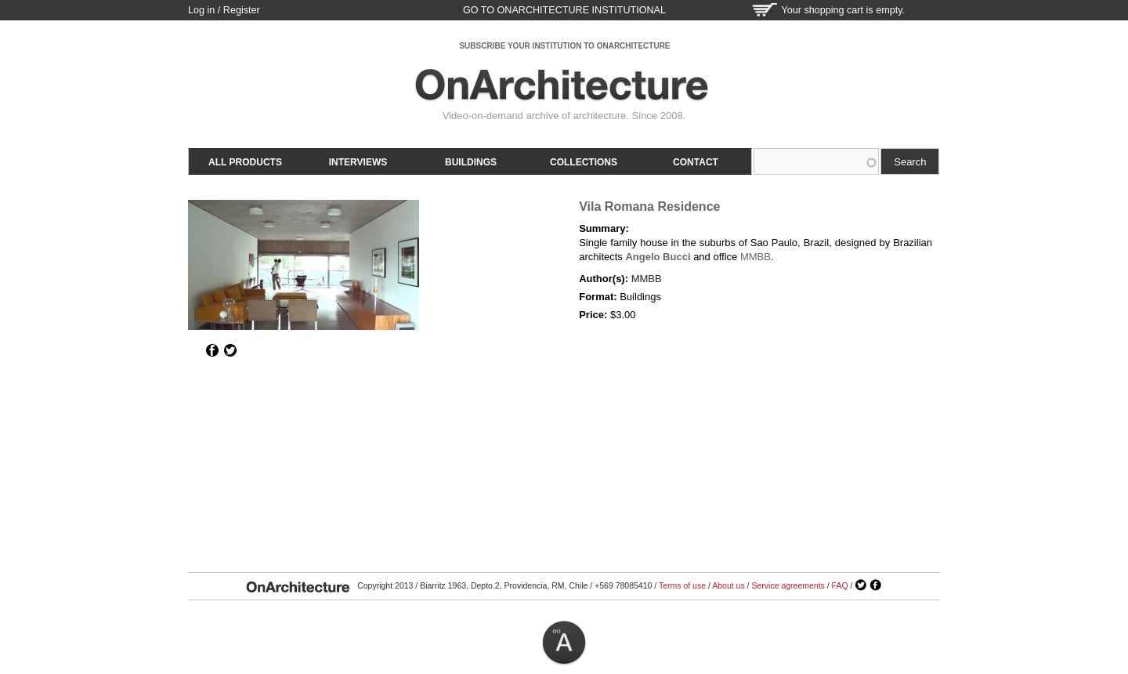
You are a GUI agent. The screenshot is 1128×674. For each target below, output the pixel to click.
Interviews (358, 162)
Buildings (471, 162)
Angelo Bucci (657, 257)
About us (728, 585)
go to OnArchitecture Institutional (564, 10)
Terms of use (682, 585)
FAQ (840, 585)
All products (245, 162)
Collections (583, 162)
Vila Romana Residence (649, 206)
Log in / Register (224, 10)
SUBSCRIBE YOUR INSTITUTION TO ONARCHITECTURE (564, 46)
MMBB (755, 257)
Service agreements (787, 585)
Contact (695, 162)
